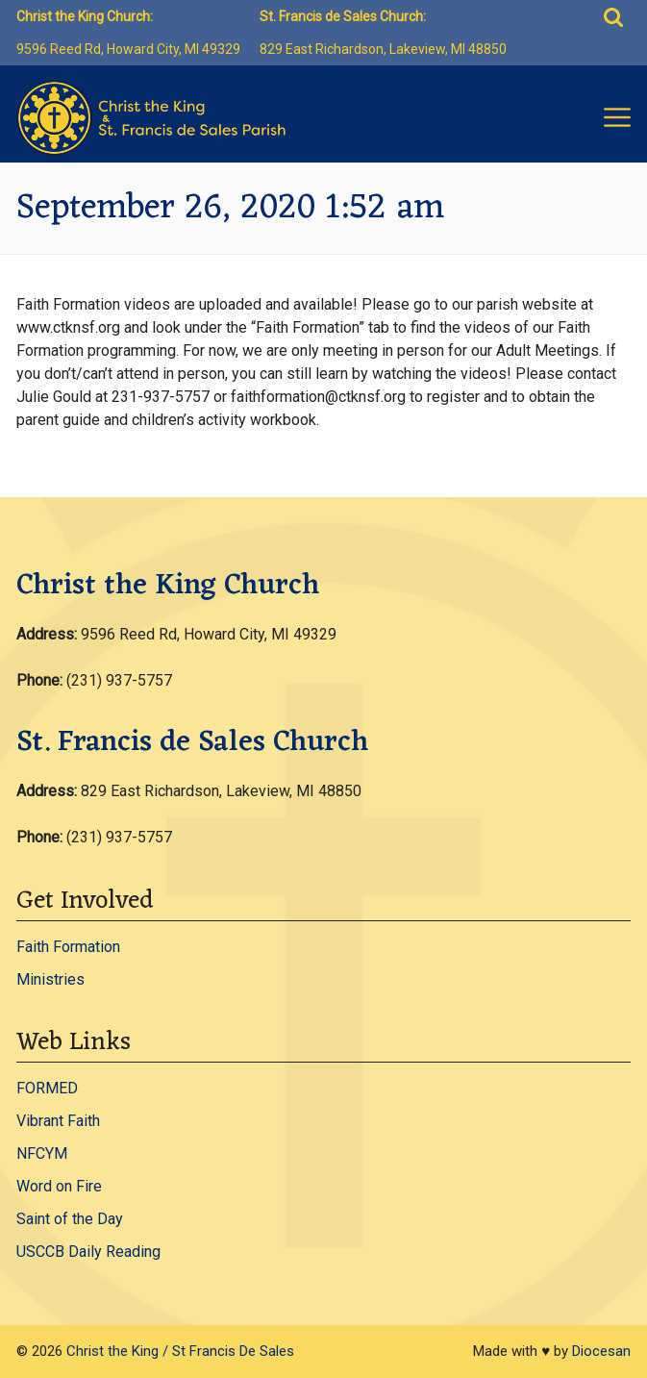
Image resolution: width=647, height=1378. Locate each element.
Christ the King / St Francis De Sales (180, 1351)
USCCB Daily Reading (88, 1251)
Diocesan (601, 1351)
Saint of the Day (69, 1219)
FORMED (47, 1088)
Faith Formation (68, 947)
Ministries (50, 979)
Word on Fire (59, 1186)
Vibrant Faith (58, 1121)
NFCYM (41, 1153)
